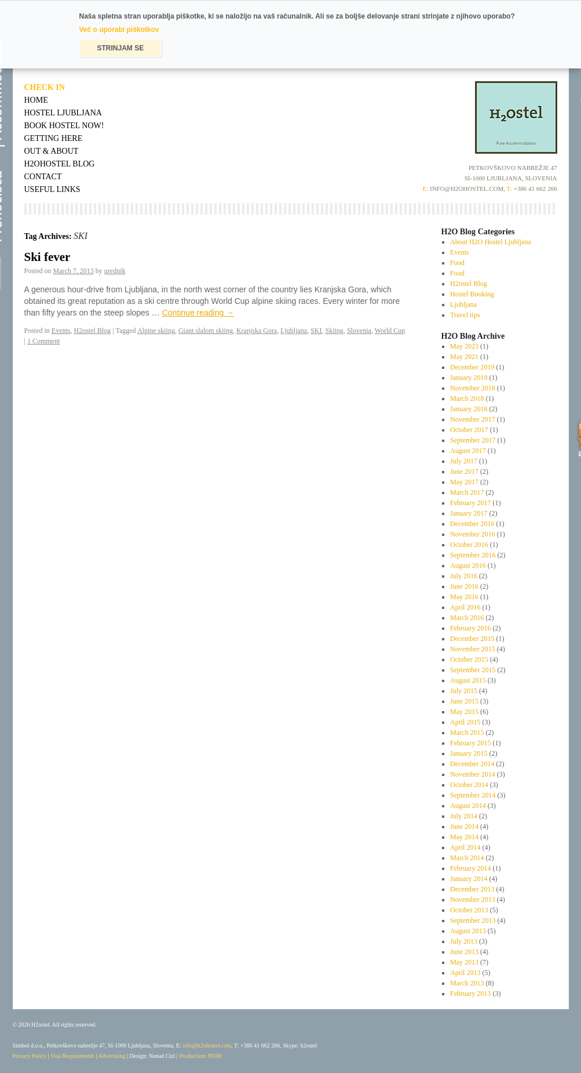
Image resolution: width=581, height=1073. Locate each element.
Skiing (335, 331)
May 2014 (464, 837)
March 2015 (467, 732)
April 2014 (465, 847)
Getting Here (53, 138)
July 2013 (463, 941)
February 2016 (470, 628)
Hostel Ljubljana (63, 112)
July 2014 (463, 816)
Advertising (111, 1056)
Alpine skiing (156, 331)
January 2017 (468, 513)
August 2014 (468, 806)
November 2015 (472, 649)
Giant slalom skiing (205, 331)
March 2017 (467, 492)
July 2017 (463, 461)
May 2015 (464, 712)
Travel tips (465, 315)
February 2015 (470, 743)
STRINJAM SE (120, 48)
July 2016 (463, 576)
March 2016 (467, 618)
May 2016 (464, 597)
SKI (315, 331)
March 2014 (467, 858)
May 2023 (464, 346)
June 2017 (464, 471)
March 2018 (467, 398)
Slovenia (359, 331)
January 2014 (468, 879)
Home (36, 100)
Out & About (51, 151)
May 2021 (464, 357)
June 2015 (464, 701)
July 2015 (463, 691)
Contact (43, 176)
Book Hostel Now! (64, 125)
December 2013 (472, 889)
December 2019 (472, 367)
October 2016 (469, 545)
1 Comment (43, 341)
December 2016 (472, 524)
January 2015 (468, 753)
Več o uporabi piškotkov (119, 30)
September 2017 (472, 440)
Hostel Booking (472, 294)
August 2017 (468, 451)
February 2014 (470, 868)
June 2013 (464, 952)
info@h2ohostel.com (206, 1045)
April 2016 (465, 607)
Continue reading (198, 312)
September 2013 (472, 920)
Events (61, 331)
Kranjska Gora (256, 331)
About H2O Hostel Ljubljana (490, 242)
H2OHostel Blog (59, 164)
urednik (115, 271)
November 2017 (472, 419)
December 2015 (472, 639)
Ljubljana (293, 331)
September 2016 (472, 555)
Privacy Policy (30, 1056)
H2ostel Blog (92, 331)
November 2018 (472, 388)
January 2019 (468, 378)
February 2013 (470, 993)
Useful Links (52, 189)
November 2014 (472, 774)
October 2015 (469, 659)
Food (457, 263)
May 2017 (464, 482)
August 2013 (468, 931)
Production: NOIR (200, 1056)
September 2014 (472, 795)
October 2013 (469, 910)
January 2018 (468, 409)
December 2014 (472, 764)
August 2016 (468, 565)
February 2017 (470, 503)
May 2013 (464, 962)
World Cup (390, 331)
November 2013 (472, 900)
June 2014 (464, 826)
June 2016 (464, 586)
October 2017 (469, 430)
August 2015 (468, 680)
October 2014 (469, 785)
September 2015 (472, 670)
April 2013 (465, 973)
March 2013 (467, 983)
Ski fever (47, 257)
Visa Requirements (72, 1056)
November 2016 (472, 534)
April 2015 (465, 722)
